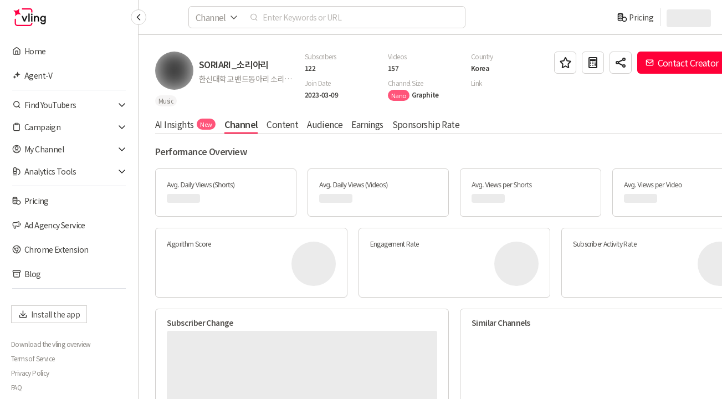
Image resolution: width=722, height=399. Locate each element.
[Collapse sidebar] (138, 17)
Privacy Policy (30, 373)
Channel (241, 124)
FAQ (16, 387)
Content (282, 124)
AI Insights (185, 124)
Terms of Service (32, 358)
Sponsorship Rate (425, 124)
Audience (324, 124)
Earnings (367, 124)
